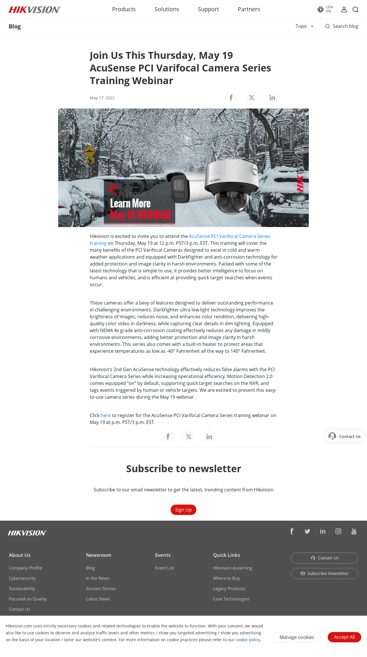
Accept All (344, 637)
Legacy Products (229, 588)
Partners (249, 9)
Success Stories (101, 588)
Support (208, 9)
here (106, 415)
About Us (19, 555)
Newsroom (98, 555)
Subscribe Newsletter (324, 573)
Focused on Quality (28, 599)
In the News (97, 578)
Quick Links (226, 555)
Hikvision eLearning (232, 568)
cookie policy (248, 639)
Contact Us (19, 609)
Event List (164, 568)
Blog (90, 568)
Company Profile (25, 568)
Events (163, 555)
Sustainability (22, 588)
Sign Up (183, 510)
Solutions (167, 9)
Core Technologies (231, 599)
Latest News (98, 599)
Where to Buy (226, 578)
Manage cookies (297, 637)
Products (124, 9)
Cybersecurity (22, 578)
